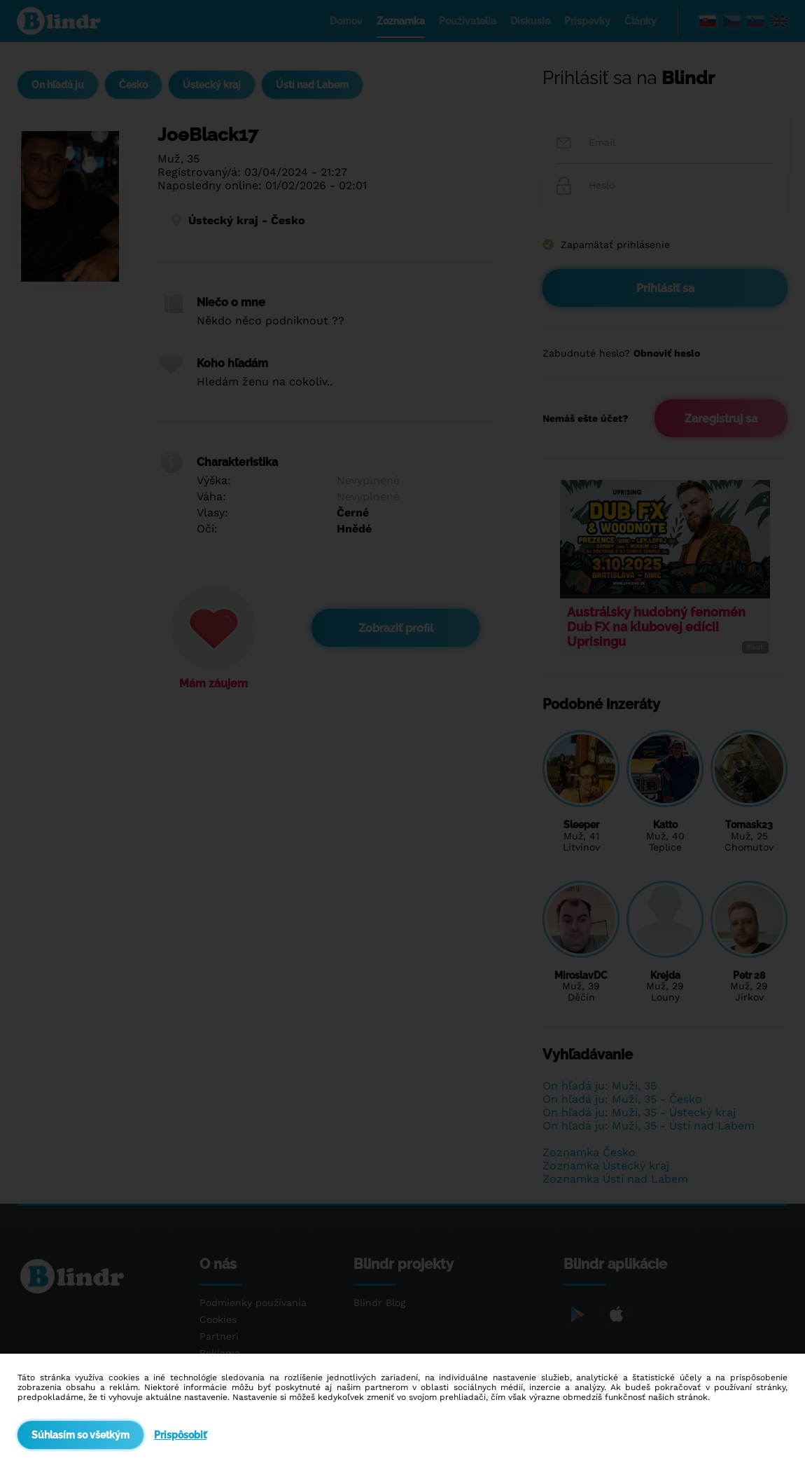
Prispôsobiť (180, 1435)
